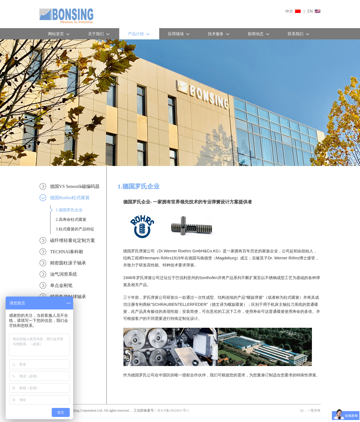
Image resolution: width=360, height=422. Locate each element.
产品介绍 (139, 34)
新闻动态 (259, 34)
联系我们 (299, 34)
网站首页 (59, 34)
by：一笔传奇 (310, 410)
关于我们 (99, 34)
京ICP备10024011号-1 (173, 410)
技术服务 (219, 34)
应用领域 (179, 34)
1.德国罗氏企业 (69, 210)
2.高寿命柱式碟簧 (71, 219)
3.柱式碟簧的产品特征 (75, 229)
